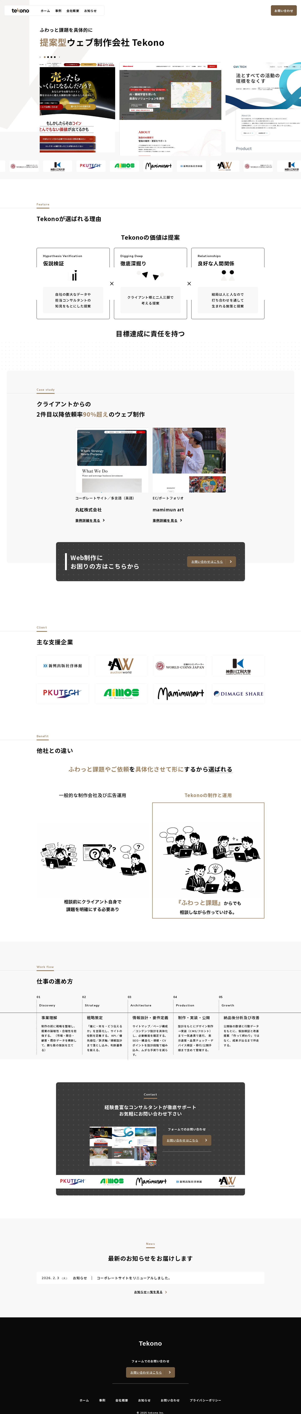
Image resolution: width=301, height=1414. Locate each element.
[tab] (45, 57)
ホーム (45, 11)
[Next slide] (59, 57)
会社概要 (72, 11)
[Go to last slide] (40, 57)
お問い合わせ (283, 11)
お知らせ (90, 11)
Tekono (150, 1343)
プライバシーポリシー (205, 1400)
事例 (58, 11)
